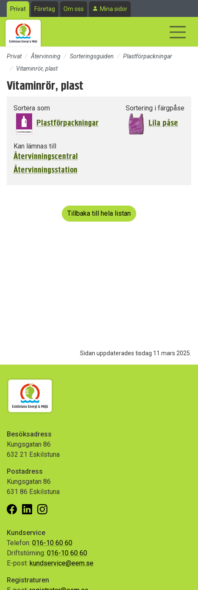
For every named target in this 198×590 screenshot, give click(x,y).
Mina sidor (113, 8)
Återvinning (45, 56)
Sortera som (32, 108)
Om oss (73, 8)
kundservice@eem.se (62, 563)
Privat (18, 8)
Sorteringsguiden (92, 56)
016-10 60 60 (52, 543)
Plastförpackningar (147, 56)
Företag (44, 8)
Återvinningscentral (46, 156)
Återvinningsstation (45, 170)
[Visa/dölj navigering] (177, 32)
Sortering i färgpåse (155, 108)
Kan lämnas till (35, 146)
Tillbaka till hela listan (99, 213)
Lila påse (163, 123)
